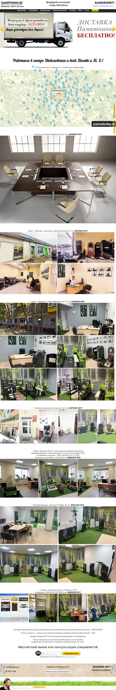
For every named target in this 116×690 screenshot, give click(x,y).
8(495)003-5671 (75, 134)
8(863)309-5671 (74, 592)
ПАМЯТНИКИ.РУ (12, 3)
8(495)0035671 (104, 3)
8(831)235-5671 (77, 505)
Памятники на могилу (10, 4)
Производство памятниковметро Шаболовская (58, 4)
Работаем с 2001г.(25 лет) (12, 6)
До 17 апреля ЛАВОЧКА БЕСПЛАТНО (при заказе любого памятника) (32, 684)
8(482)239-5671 (74, 457)
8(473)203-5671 (75, 408)
